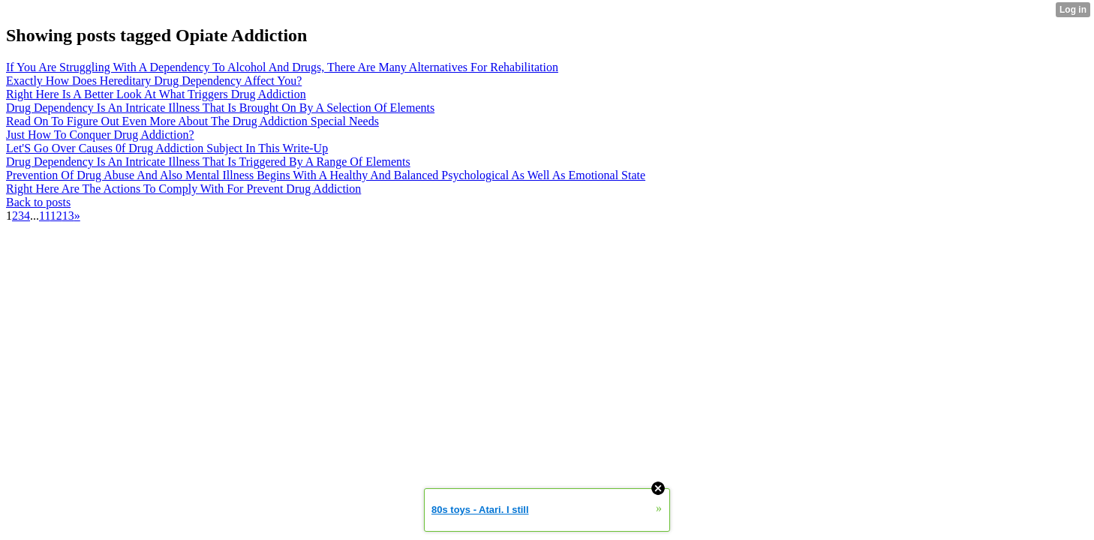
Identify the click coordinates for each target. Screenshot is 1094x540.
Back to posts (38, 202)
